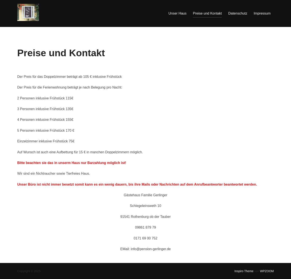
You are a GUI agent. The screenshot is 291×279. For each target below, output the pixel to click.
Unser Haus (177, 13)
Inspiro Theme (243, 271)
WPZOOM (267, 271)
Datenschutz (237, 13)
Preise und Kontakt (207, 13)
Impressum (262, 13)
